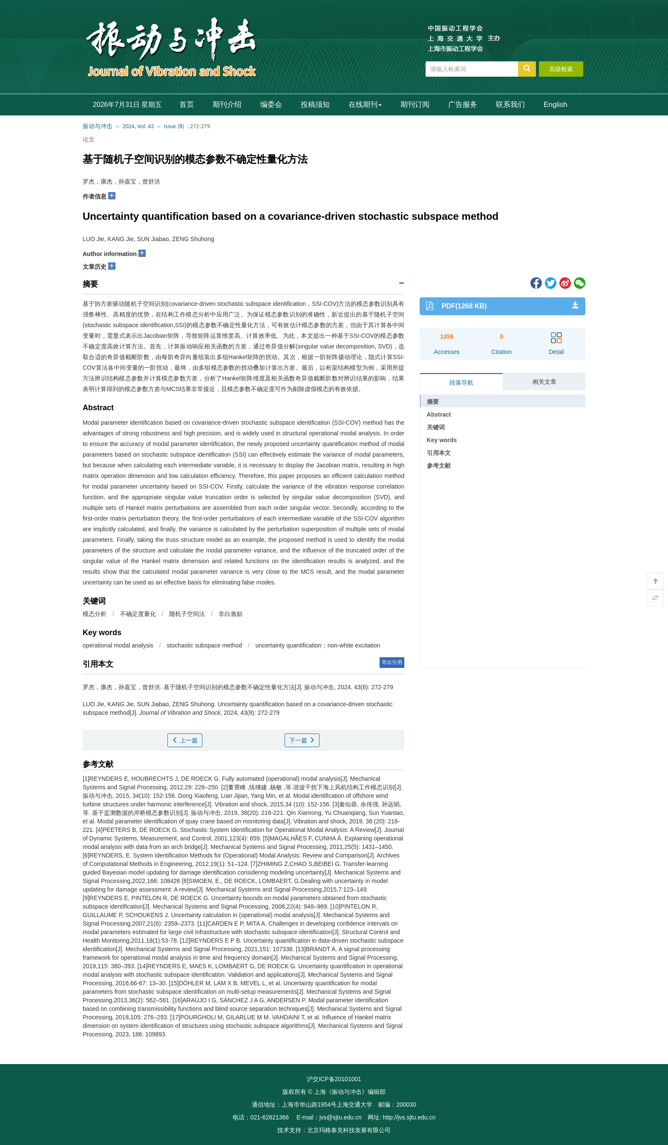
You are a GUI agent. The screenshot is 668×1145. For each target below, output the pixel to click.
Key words (442, 440)
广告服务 (462, 105)
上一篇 (185, 740)
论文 (89, 139)
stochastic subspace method (204, 645)
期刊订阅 (414, 105)
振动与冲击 (97, 126)
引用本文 (439, 452)
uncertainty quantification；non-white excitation (318, 645)
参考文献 (439, 465)
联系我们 (510, 105)
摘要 (433, 401)
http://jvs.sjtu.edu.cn (409, 1117)
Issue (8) (174, 126)
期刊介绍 (227, 105)
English (555, 105)
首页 (186, 105)
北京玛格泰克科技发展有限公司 (349, 1130)
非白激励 (230, 613)
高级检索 (561, 69)
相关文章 (544, 381)
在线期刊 (365, 105)
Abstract (439, 414)
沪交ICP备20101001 (334, 1079)
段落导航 (461, 382)
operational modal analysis (118, 645)
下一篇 (302, 740)
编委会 (271, 105)
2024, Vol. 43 (138, 126)
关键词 (436, 427)
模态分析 (95, 613)
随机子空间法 (187, 613)
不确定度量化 (138, 613)
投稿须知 (315, 105)
